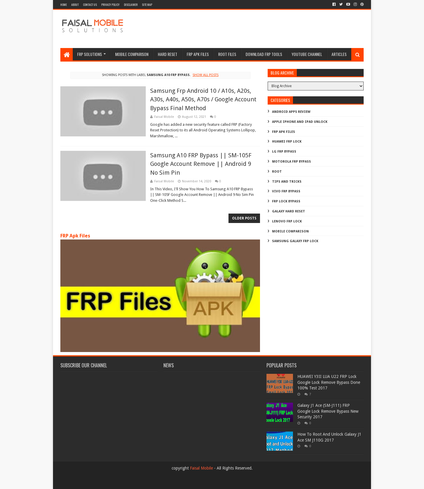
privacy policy (110, 4)
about (75, 4)
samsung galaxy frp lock (295, 241)
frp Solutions (89, 54)
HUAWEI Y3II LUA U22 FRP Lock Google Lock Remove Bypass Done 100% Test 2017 (328, 382)
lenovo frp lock (287, 221)
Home (63, 4)
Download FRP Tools (264, 54)
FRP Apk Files (75, 236)
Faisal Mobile (201, 468)
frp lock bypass (286, 201)
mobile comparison (290, 231)
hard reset (167, 54)
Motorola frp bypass (291, 161)
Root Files (227, 54)
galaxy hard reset (288, 211)
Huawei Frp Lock (287, 141)
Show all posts (205, 75)
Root (277, 172)
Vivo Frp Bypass (286, 191)
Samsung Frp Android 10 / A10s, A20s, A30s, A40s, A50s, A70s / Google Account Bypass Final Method (203, 99)
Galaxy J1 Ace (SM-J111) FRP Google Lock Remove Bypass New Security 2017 (327, 411)
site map (147, 4)
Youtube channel (307, 54)
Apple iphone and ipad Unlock (299, 122)
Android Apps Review (291, 112)
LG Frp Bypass (284, 151)
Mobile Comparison (131, 54)
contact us (90, 4)
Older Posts (244, 218)
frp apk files (198, 54)
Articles (339, 54)
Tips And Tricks (287, 182)
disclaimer (131, 4)
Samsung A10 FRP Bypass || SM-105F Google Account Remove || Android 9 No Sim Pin (200, 164)
